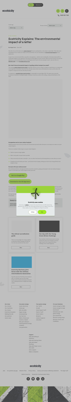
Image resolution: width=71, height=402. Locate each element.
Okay (42, 212)
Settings (32, 212)
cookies (27, 205)
